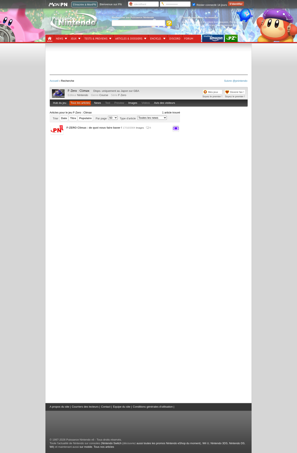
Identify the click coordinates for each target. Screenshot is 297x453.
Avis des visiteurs (164, 102)
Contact (105, 406)
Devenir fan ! (237, 92)
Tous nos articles (104, 446)
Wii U (206, 443)
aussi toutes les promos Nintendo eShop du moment (168, 443)
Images (132, 102)
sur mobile (86, 446)
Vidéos (146, 102)
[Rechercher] (138, 23)
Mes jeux (213, 92)
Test (107, 102)
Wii (51, 446)
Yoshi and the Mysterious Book (222, 25)
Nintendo (82, 95)
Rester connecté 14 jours (209, 5)
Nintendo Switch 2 (192, 22)
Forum (188, 38)
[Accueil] (49, 38)
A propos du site (59, 406)
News (59, 38)
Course (103, 95)
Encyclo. (156, 38)
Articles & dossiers (128, 38)
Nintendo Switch (111, 443)
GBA (136, 90)
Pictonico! (234, 22)
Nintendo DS (237, 443)
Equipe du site (121, 406)
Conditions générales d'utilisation (153, 406)
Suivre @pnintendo (235, 80)
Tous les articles (80, 102)
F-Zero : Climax (78, 91)
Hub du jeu (59, 102)
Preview (119, 102)
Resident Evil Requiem (215, 22)
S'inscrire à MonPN (84, 4)
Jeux (74, 38)
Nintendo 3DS (219, 443)
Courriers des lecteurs (85, 406)
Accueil (54, 80)
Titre (73, 118)
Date (64, 118)
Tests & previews (95, 38)
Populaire (85, 118)
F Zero (122, 95)
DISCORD (174, 38)
